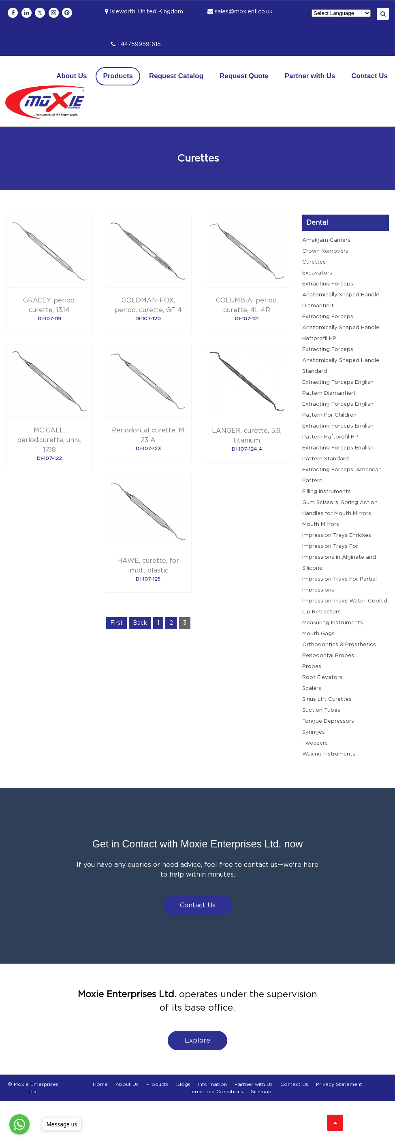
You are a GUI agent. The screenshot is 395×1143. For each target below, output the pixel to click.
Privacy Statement (339, 1084)
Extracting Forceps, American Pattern (342, 475)
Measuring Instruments (332, 623)
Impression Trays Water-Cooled (344, 601)
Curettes (314, 262)
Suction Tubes (321, 710)
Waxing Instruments (328, 754)
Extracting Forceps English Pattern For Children (338, 410)
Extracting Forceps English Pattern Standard (338, 453)
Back (140, 623)
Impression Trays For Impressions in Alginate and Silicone (339, 557)
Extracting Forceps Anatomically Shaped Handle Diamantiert (340, 295)
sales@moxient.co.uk (240, 12)
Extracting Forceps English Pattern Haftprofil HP (338, 432)
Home (100, 1084)
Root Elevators (322, 677)
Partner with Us (310, 76)
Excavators (317, 273)
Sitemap (261, 1091)
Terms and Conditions (216, 1091)
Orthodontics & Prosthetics (339, 644)
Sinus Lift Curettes (327, 699)
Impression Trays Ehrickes (336, 535)
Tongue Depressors (328, 721)
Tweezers (315, 743)
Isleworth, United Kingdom (144, 12)
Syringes (313, 732)
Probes (311, 666)
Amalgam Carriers (326, 240)
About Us (71, 76)
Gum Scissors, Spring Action (340, 502)
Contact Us (369, 76)
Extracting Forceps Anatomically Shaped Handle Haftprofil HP (340, 327)
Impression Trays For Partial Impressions (339, 585)
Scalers (311, 688)
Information (212, 1084)
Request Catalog (176, 76)
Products (118, 76)
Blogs (183, 1084)
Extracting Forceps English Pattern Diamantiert (338, 388)
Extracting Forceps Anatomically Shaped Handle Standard (340, 360)
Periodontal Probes (328, 655)
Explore (197, 1040)
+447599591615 (136, 44)
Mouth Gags (318, 633)
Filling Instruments (326, 491)
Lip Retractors (321, 612)
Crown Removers (325, 251)
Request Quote (244, 76)
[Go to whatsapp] (19, 1124)
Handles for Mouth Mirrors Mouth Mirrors (336, 519)
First (116, 623)
